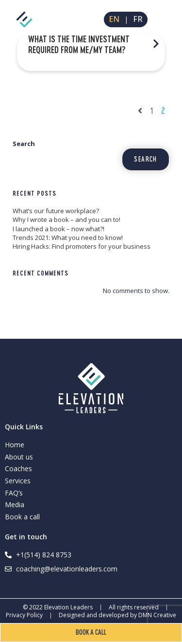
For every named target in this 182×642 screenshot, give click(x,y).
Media (14, 504)
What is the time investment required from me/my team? (79, 44)
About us (19, 456)
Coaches (18, 468)
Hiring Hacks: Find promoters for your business (81, 246)
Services (18, 480)
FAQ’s (14, 492)
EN (114, 19)
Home (14, 444)
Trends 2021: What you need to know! (68, 237)
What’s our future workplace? (56, 210)
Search (24, 143)
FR (138, 19)
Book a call (22, 516)
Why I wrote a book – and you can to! (66, 219)
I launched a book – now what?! (58, 228)
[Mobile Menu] (164, 19)
